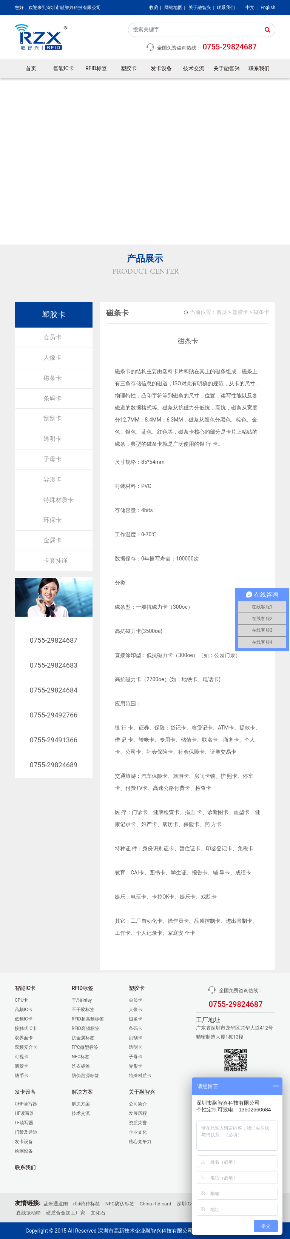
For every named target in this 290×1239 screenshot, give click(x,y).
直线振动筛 (28, 1213)
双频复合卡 (26, 1047)
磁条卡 (52, 378)
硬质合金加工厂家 (65, 1213)
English (268, 7)
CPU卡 (21, 1000)
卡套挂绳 (55, 560)
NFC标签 (80, 1056)
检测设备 (24, 1151)
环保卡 (52, 519)
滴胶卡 (21, 1066)
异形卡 (52, 479)
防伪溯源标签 (85, 1075)
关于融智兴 (199, 7)
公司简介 (138, 1104)
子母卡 (52, 459)
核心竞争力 (140, 1141)
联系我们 (226, 7)
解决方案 (81, 1104)
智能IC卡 (63, 68)
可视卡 (21, 1056)
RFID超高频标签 (88, 1019)
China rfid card (155, 1204)
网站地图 (173, 7)
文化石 (98, 1213)
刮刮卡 (52, 418)
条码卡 (52, 398)
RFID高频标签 (85, 1028)
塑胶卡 (129, 68)
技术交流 (193, 68)
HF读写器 (24, 1113)
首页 (31, 68)
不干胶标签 (83, 1009)
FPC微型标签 (85, 1047)
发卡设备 (161, 68)
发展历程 (138, 1113)
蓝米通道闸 (55, 1204)
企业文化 (138, 1132)
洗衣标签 (81, 1066)
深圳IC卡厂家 (191, 1204)
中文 (250, 7)
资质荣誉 (138, 1122)
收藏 (153, 7)
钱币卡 (21, 1075)
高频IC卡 (23, 1009)
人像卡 (52, 357)
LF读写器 (24, 1122)
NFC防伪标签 (119, 1204)
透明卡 (52, 438)
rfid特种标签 (86, 1204)
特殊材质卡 (58, 499)
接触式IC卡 (26, 1028)
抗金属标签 (83, 1037)
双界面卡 (24, 1037)
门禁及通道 (26, 1132)
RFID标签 (96, 68)
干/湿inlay (82, 1000)
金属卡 (52, 540)
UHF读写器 (26, 1104)
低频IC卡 (23, 1019)
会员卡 (52, 337)
